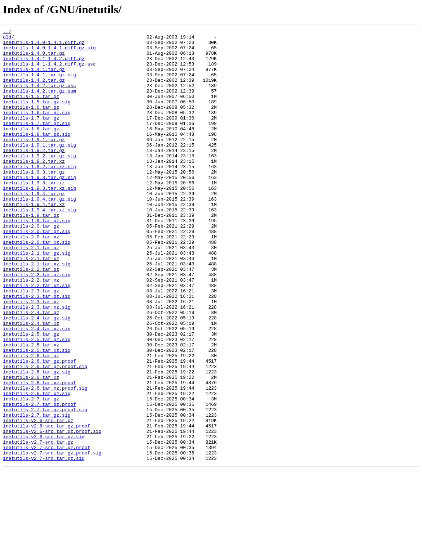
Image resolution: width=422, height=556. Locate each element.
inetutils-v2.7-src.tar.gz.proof (46, 531)
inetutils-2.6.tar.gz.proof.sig (45, 434)
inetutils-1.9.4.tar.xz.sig (39, 246)
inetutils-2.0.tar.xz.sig (36, 285)
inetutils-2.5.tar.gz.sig (36, 402)
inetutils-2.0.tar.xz (31, 278)
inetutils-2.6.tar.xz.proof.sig (45, 460)
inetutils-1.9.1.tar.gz (34, 162)
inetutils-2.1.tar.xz (31, 304)
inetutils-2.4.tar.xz (31, 382)
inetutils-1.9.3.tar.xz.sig (39, 220)
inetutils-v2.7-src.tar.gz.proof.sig (52, 538)
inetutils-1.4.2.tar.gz (34, 91)
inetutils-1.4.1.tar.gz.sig (39, 84)
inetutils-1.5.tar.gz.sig (36, 116)
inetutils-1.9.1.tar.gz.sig (39, 168)
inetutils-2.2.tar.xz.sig (36, 337)
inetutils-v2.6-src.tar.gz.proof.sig (52, 512)
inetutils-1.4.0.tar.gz (34, 58)
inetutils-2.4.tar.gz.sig (36, 376)
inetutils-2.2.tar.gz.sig (36, 324)
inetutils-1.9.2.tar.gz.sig (39, 181)
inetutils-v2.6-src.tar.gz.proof (46, 505)
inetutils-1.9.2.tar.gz (34, 175)
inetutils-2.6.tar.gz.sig (36, 441)
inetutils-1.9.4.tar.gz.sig (39, 233)
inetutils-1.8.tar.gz (31, 149)
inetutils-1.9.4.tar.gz (34, 227)
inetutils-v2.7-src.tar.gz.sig (43, 544)
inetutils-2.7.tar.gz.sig (36, 492)
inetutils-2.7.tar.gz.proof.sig (45, 486)
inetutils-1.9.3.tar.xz (34, 214)
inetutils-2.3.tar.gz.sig (36, 350)
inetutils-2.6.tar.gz (31, 421)
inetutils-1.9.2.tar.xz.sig (39, 194)
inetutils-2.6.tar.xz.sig (36, 466)
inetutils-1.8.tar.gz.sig (36, 155)
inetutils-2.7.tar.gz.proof (39, 479)
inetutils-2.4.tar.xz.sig (36, 389)
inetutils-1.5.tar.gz (31, 110)
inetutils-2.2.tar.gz (31, 317)
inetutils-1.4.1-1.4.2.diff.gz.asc (49, 71)
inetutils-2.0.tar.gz (31, 266)
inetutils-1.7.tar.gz (31, 136)
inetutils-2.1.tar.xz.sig (36, 311)
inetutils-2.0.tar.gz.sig (36, 272)
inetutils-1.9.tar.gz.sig (36, 259)
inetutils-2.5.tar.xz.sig (36, 415)
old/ (8, 39)
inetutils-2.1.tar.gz (31, 291)
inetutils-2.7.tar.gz (31, 473)
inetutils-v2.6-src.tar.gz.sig (43, 518)
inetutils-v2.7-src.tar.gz (38, 525)
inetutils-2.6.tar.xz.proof (39, 453)
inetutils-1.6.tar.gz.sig (36, 129)
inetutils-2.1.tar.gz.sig (36, 298)
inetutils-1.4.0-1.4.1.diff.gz (43, 45)
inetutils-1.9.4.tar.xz (34, 240)
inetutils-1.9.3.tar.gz (34, 201)
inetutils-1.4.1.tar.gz (34, 78)
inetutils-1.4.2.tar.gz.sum (39, 103)
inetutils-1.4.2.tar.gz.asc (39, 97)
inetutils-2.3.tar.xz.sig (36, 363)
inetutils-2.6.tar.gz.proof (39, 428)
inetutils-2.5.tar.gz (31, 395)
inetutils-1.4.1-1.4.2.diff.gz (43, 65)
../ (7, 32)
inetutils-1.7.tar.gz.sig (36, 142)
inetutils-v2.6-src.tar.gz (38, 499)
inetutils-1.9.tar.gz (31, 253)
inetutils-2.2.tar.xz (31, 330)
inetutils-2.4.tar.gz (31, 369)
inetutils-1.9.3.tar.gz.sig (39, 207)
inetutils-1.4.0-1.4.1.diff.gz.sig (49, 52)
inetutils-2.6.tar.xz (31, 447)
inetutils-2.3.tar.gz (31, 343)
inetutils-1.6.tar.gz (31, 123)
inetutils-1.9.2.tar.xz (34, 188)
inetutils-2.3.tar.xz (31, 356)
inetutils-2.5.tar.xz (31, 408)
